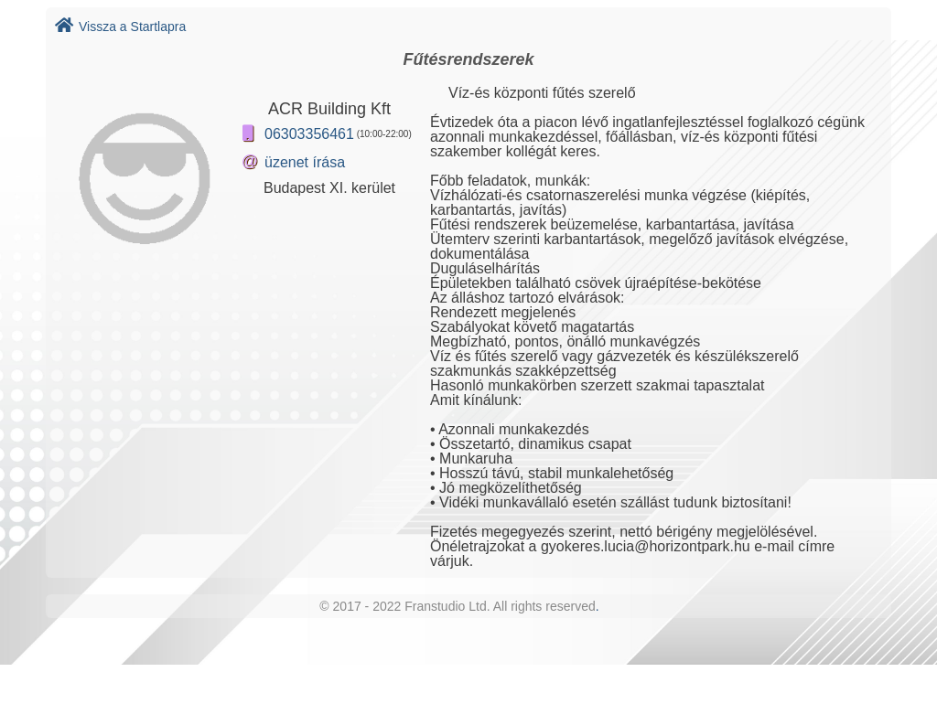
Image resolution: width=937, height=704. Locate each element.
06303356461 (309, 134)
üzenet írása (304, 162)
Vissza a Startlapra (120, 26)
